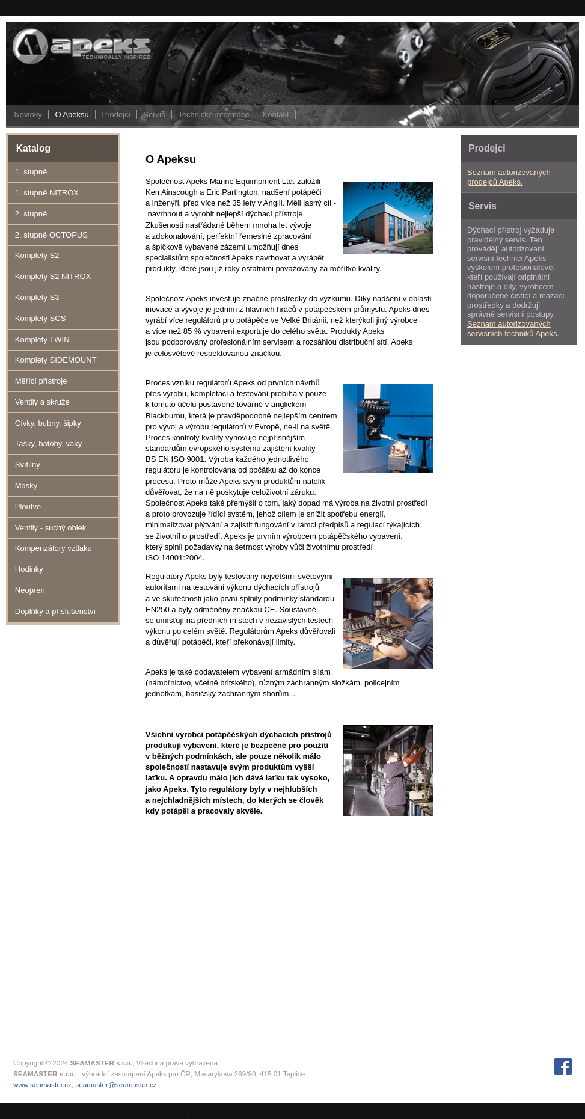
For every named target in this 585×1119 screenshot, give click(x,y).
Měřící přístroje (41, 380)
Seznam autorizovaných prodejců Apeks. (509, 177)
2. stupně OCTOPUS (51, 234)
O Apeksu (71, 114)
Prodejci (116, 114)
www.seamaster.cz (42, 1084)
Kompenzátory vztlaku (53, 548)
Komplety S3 (37, 297)
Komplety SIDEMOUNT (56, 359)
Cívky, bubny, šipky (48, 423)
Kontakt (276, 114)
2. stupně (31, 213)
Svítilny (27, 464)
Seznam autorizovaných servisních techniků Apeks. (513, 328)
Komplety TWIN (42, 339)
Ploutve (28, 506)
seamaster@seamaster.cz (115, 1084)
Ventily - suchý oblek (51, 527)
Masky (26, 485)
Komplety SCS (40, 318)
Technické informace (214, 114)
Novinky (27, 114)
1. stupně (31, 171)
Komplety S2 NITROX (53, 276)
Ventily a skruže (42, 401)
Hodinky (29, 569)
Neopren (30, 590)
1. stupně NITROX (47, 192)
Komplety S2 (37, 255)
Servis (154, 114)
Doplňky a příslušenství (55, 611)
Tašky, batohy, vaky (48, 443)
